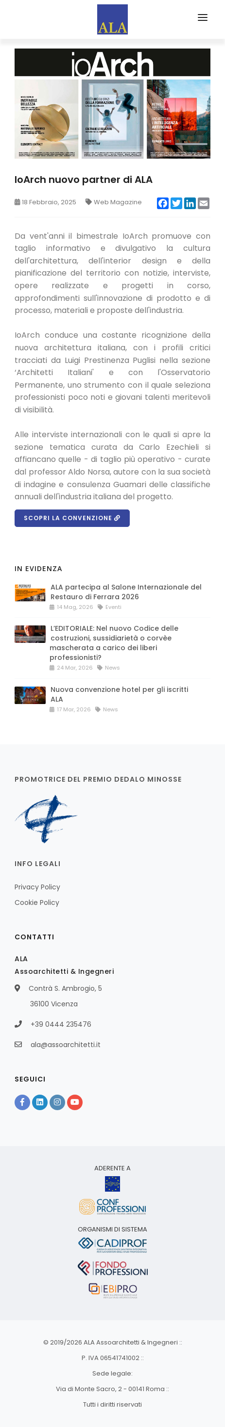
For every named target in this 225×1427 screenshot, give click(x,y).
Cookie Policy (37, 902)
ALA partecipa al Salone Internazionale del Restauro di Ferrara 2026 (126, 592)
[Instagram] (57, 1102)
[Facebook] (22, 1102)
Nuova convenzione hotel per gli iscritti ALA (119, 694)
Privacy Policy (37, 887)
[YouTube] (75, 1102)
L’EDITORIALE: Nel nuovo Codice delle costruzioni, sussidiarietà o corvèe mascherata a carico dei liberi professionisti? (114, 642)
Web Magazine (114, 202)
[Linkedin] (40, 1102)
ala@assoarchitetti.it (66, 1045)
